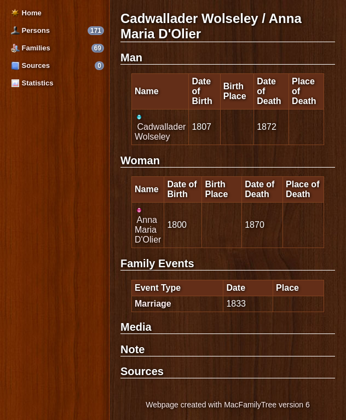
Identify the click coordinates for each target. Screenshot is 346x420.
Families (30, 48)
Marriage (153, 303)
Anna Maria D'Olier (148, 225)
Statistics (32, 83)
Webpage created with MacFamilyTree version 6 (228, 404)
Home (26, 13)
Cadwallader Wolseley (160, 127)
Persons (30, 30)
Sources (30, 65)
